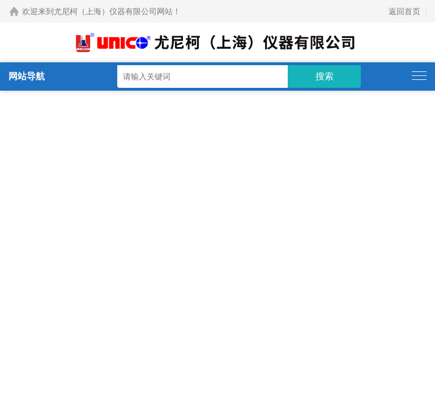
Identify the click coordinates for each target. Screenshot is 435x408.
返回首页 (404, 11)
